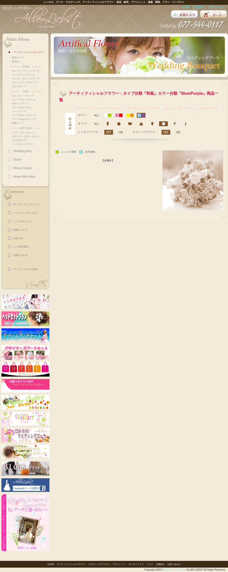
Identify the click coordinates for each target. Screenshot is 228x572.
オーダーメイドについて (144, 108)
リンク (150, 564)
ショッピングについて (177, 108)
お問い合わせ (216, 7)
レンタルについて (206, 108)
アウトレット (119, 564)
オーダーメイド (136, 564)
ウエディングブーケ (175, 569)
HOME (185, 7)
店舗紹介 (199, 7)
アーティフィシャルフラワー (71, 564)
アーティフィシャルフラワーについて (100, 108)
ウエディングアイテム (99, 564)
